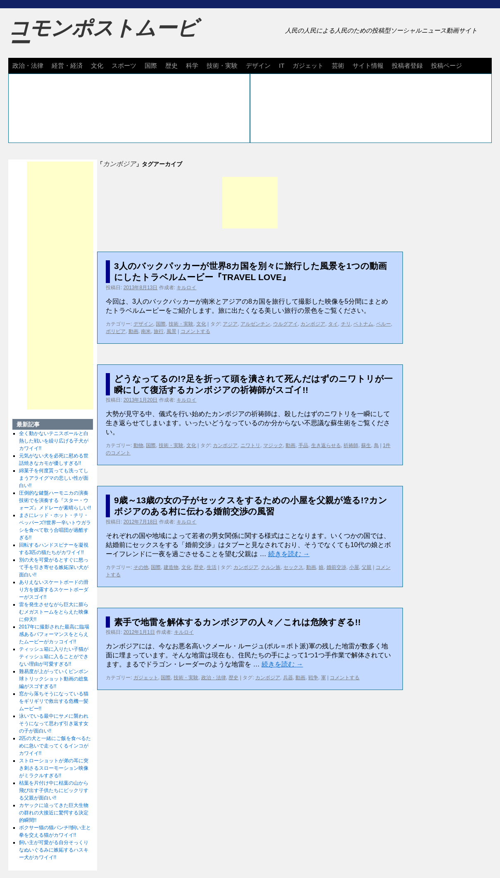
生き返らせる (326, 445)
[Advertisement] (250, 202)
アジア (230, 324)
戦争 (313, 678)
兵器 (288, 678)
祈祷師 (350, 445)
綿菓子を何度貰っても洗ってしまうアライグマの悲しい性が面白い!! (53, 478)
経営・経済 (67, 65)
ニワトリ (250, 445)
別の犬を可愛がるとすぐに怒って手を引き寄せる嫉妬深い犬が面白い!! (53, 567)
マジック (273, 445)
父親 (366, 567)
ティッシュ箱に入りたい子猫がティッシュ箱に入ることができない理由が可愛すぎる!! (53, 656)
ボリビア (116, 331)
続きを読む (289, 553)
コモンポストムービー (103, 36)
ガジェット (308, 65)
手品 (303, 445)
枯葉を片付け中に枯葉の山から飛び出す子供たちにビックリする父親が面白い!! (53, 790)
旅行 (159, 331)
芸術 (338, 65)
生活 (212, 567)
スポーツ (124, 65)
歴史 (171, 65)
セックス (293, 567)
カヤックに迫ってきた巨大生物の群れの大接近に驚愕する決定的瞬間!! (53, 812)
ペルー (383, 324)
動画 (133, 331)
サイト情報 (367, 65)
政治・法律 (27, 65)
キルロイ (186, 287)
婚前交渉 (336, 567)
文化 (97, 65)
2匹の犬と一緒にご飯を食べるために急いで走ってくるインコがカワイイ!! (55, 745)
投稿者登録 (407, 65)
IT (281, 65)
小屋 (354, 567)
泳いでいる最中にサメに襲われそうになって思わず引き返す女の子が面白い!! (53, 723)
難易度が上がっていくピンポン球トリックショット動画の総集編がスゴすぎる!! (53, 679)
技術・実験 (222, 65)
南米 (146, 331)
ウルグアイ (285, 324)
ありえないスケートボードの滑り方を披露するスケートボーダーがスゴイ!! (53, 589)
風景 (171, 331)
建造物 (171, 567)
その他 (140, 567)
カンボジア (312, 324)
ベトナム (363, 324)
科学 (192, 65)
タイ (333, 324)
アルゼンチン (255, 324)
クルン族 (271, 567)
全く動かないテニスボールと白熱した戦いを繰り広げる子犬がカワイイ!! (53, 441)
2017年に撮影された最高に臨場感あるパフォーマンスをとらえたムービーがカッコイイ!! (54, 634)
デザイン (258, 65)
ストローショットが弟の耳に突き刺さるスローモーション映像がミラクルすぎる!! (53, 768)
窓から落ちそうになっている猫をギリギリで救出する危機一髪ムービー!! (53, 701)
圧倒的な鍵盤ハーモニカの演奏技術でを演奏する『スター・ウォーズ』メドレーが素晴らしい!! (55, 500)
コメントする (195, 331)
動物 (138, 445)
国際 (151, 65)
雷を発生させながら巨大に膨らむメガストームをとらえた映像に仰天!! (53, 612)
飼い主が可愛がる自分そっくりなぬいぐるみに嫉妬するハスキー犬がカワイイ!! (53, 850)
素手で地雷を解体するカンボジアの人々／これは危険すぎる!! (237, 622)
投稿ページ (446, 65)
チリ (346, 324)
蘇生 (366, 445)
